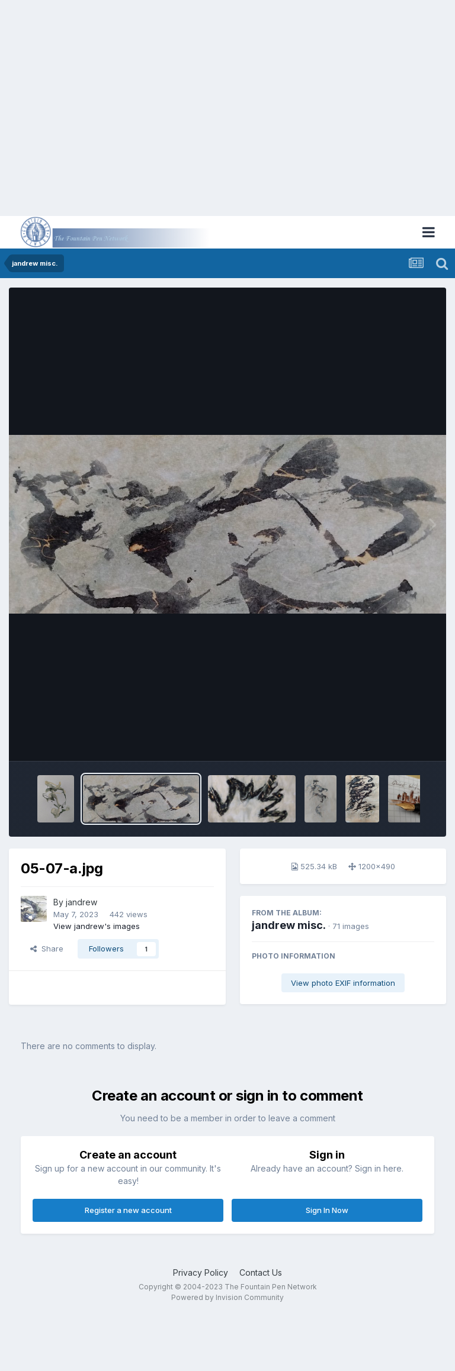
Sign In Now (327, 1210)
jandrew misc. (289, 925)
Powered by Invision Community (227, 1297)
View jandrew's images (96, 926)
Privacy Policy (200, 1272)
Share (46, 948)
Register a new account (128, 1210)
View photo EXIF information (343, 983)
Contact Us (260, 1272)
